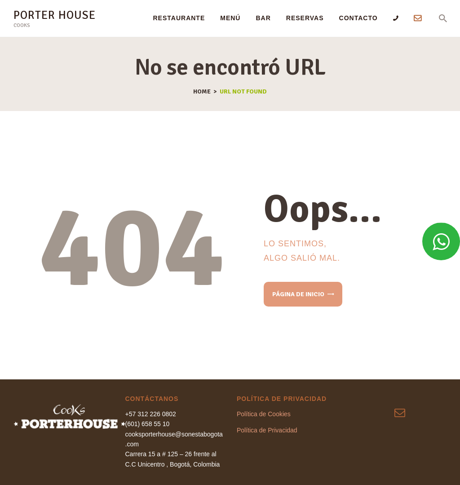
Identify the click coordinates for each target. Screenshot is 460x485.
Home (202, 91)
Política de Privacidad (267, 430)
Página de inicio (298, 294)
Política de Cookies (264, 414)
